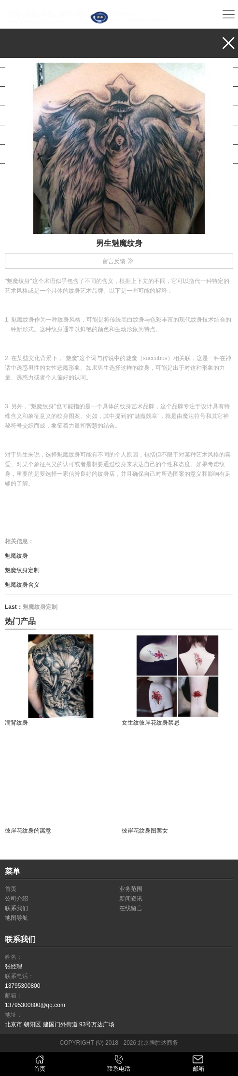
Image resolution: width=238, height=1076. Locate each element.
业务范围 (29, 58)
